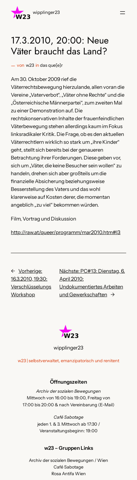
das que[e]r (51, 65)
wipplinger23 (46, 12)
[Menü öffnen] (122, 12)
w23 (30, 65)
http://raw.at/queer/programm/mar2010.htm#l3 (65, 232)
